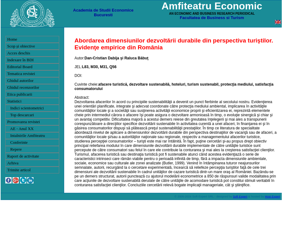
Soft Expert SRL (203, 196)
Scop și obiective (21, 46)
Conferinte (17, 142)
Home (12, 39)
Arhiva (12, 163)
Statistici (14, 101)
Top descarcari (20, 114)
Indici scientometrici (25, 108)
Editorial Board (20, 66)
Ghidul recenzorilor (23, 87)
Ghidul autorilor (20, 80)
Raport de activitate (23, 156)
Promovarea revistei (23, 121)
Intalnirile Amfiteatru (26, 135)
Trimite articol (19, 170)
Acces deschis (18, 53)
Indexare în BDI (20, 60)
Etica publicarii (19, 94)
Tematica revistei (21, 73)
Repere (14, 149)
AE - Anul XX (20, 128)
